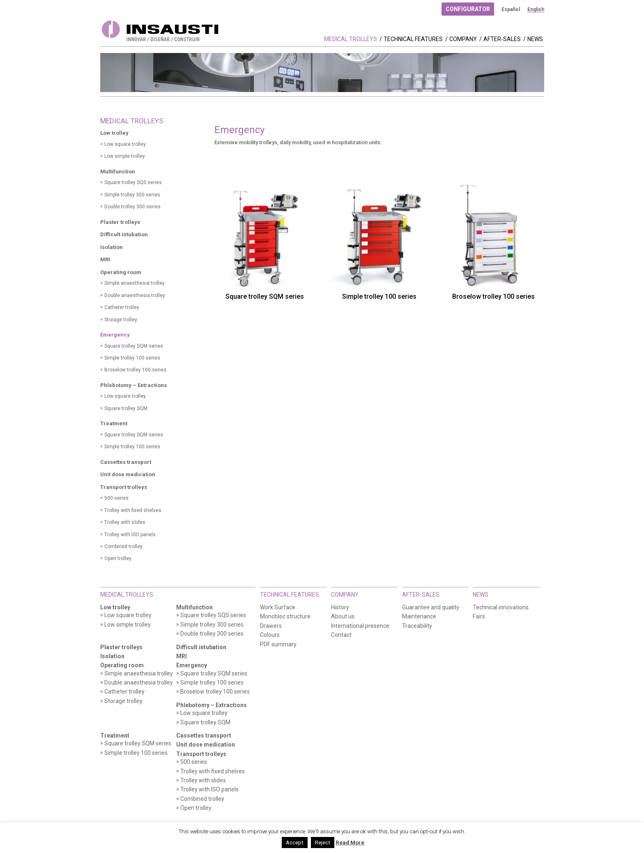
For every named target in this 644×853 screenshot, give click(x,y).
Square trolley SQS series (133, 182)
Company (463, 39)
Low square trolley (125, 144)
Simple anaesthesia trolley (134, 283)
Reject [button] (322, 842)
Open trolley (117, 558)
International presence (360, 626)
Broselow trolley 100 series (135, 370)
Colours (270, 635)
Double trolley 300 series (132, 207)
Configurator (468, 9)
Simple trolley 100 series (132, 358)
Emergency (115, 335)
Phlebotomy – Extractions (133, 385)
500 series (116, 498)
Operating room (120, 272)
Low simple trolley (124, 156)
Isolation (111, 247)
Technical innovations (501, 607)
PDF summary (278, 644)
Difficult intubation (124, 234)
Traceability (417, 626)
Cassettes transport (125, 462)
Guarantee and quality (430, 607)
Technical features (413, 39)
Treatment (113, 423)
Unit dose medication (127, 474)
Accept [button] (295, 842)
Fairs (479, 616)
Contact (341, 635)
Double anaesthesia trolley (134, 295)
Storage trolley (120, 320)
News (535, 39)
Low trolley (114, 133)
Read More (350, 842)
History (340, 607)
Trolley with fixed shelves (132, 510)
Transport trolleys (123, 487)
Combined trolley (123, 546)
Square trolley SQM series (133, 346)
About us (342, 616)
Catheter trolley (121, 307)
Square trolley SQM (125, 408)
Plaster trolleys (120, 222)
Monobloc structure (285, 616)
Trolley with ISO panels (130, 534)
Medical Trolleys (350, 39)
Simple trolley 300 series (132, 195)
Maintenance (419, 616)
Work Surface (277, 607)
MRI (105, 259)
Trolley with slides (124, 522)
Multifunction (117, 171)
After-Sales (502, 39)
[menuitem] (510, 9)
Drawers (271, 626)
